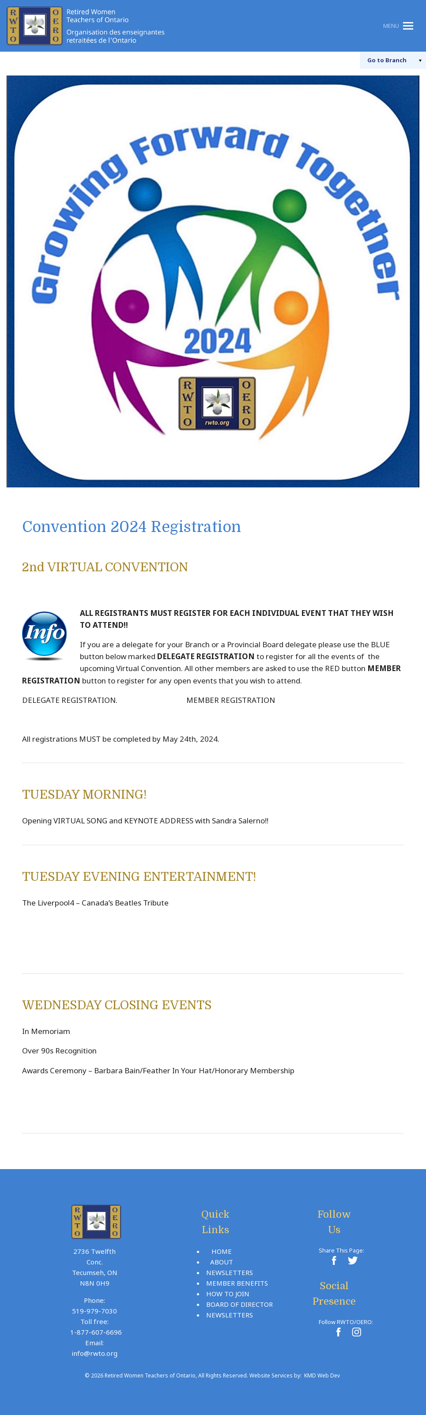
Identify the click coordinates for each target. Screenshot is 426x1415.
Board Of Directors (241, 1304)
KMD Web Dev (322, 1375)
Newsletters (229, 1272)
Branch (382, 60)
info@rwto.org (94, 1353)
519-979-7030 (94, 1310)
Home (221, 1251)
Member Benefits (237, 1283)
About (221, 1261)
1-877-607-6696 (96, 1332)
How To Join (227, 1293)
